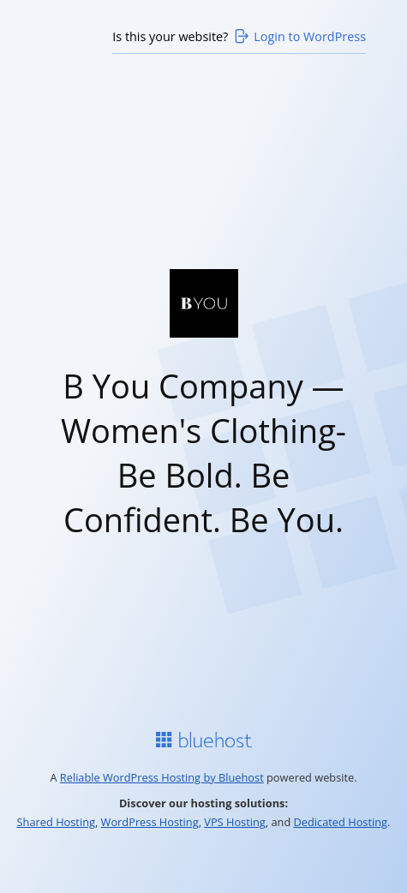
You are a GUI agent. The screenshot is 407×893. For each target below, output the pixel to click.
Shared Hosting (56, 822)
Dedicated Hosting (341, 822)
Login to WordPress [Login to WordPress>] (299, 36)
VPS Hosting (235, 822)
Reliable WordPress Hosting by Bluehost (162, 777)
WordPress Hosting (150, 822)
